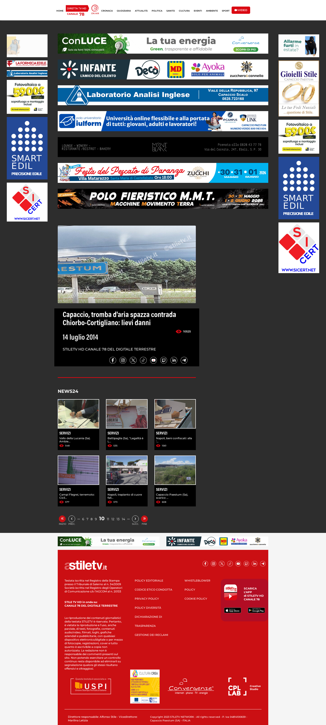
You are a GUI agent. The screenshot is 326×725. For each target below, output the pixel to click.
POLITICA (157, 11)
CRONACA (107, 11)
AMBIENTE (212, 11)
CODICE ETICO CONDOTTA (153, 589)
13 (118, 519)
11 (108, 519)
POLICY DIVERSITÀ (148, 607)
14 (123, 519)
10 (102, 518)
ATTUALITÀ (141, 11)
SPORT (226, 11)
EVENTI (198, 11)
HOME (59, 11)
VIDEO (241, 10)
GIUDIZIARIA (124, 11)
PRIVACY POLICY (147, 598)
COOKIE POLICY (196, 598)
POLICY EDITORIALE (149, 580)
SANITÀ (170, 11)
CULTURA (184, 11)
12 (112, 519)
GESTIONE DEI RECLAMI (151, 635)
